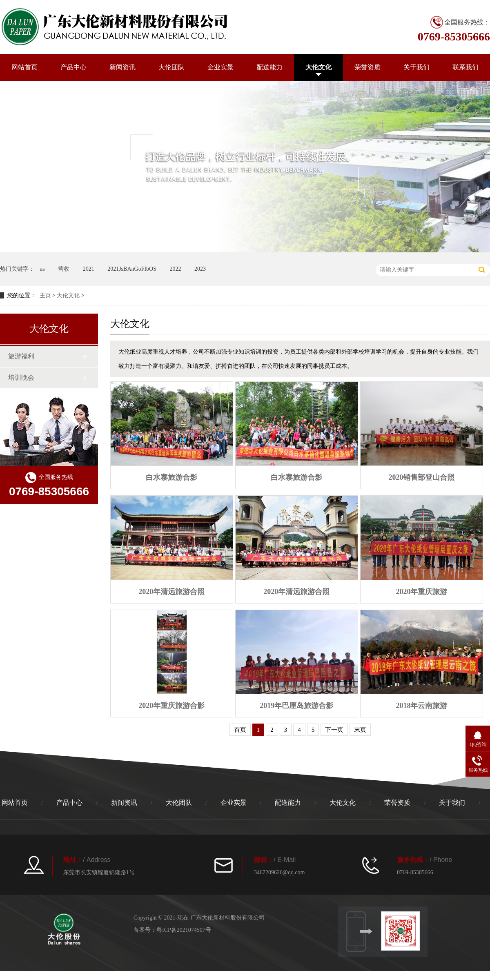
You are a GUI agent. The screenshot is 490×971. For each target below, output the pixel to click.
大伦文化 (318, 67)
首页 (240, 729)
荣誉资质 (367, 67)
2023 (200, 269)
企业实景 (220, 67)
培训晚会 (21, 377)
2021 (88, 269)
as (42, 269)
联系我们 (465, 67)
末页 (360, 729)
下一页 (334, 729)
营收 (63, 269)
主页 (45, 295)
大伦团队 (171, 67)
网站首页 (24, 67)
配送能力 (269, 67)
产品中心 (73, 67)
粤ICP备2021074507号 (183, 930)
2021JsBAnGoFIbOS (131, 269)
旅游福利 (21, 356)
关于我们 (416, 67)
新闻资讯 (122, 67)
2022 (175, 269)
